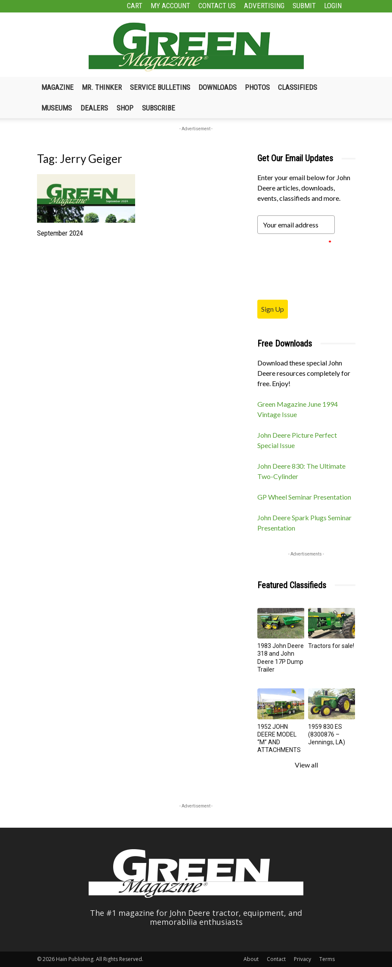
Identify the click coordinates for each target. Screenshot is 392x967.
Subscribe (158, 108)
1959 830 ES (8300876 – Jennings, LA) (326, 734)
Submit (304, 5)
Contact (276, 959)
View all (306, 765)
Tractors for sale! (331, 645)
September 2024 (60, 233)
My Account (170, 5)
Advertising (264, 5)
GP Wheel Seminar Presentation (304, 497)
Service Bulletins (160, 87)
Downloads (217, 87)
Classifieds (297, 87)
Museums (56, 108)
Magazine (57, 87)
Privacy (302, 959)
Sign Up (272, 309)
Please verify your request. (294, 242)
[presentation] (322, 266)
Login (333, 5)
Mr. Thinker (102, 87)
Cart (134, 5)
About (251, 959)
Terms (327, 959)
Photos (257, 87)
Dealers (94, 108)
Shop (125, 108)
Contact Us (217, 5)
